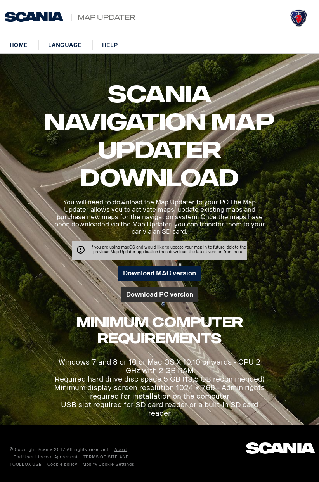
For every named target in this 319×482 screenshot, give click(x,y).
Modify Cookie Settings (109, 464)
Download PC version (159, 294)
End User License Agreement (46, 457)
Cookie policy (62, 464)
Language (64, 45)
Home (19, 45)
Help (110, 45)
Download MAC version (159, 273)
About (120, 449)
